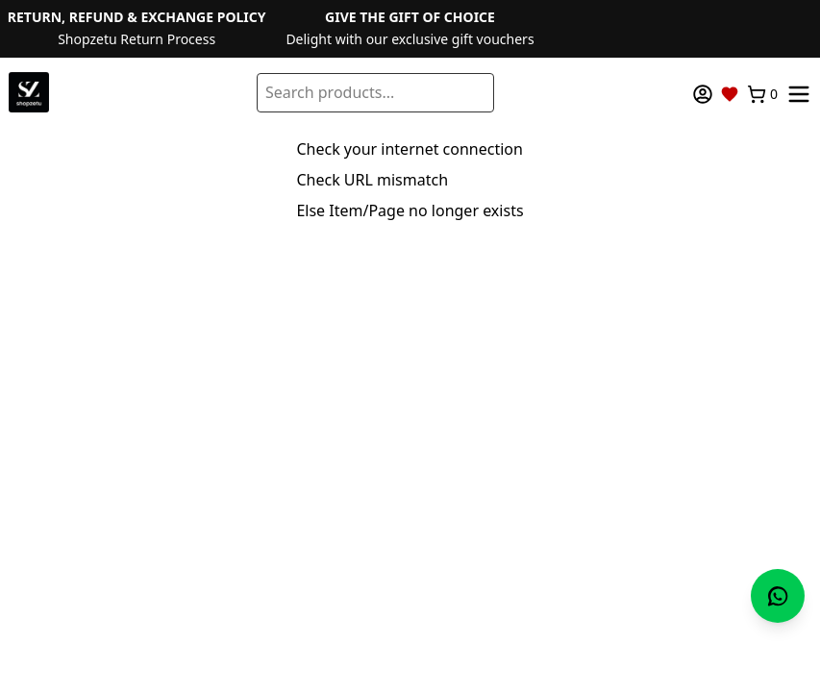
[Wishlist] (729, 94)
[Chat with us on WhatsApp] (778, 596)
